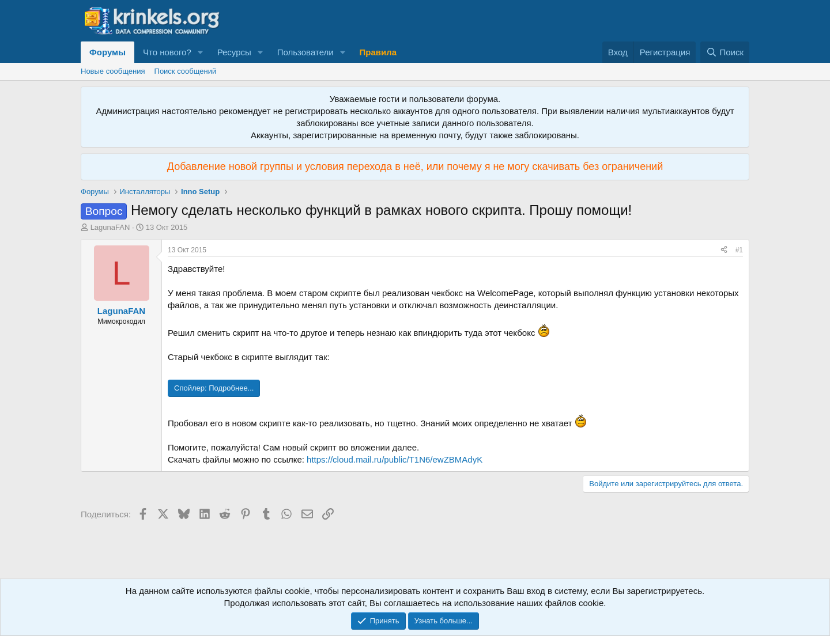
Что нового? (167, 52)
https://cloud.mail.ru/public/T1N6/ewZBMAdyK (394, 459)
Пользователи (305, 52)
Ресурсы (234, 52)
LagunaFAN (110, 227)
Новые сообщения (113, 71)
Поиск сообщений (185, 71)
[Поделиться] (723, 250)
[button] (201, 52)
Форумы (107, 52)
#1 (739, 250)
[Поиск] (724, 52)
